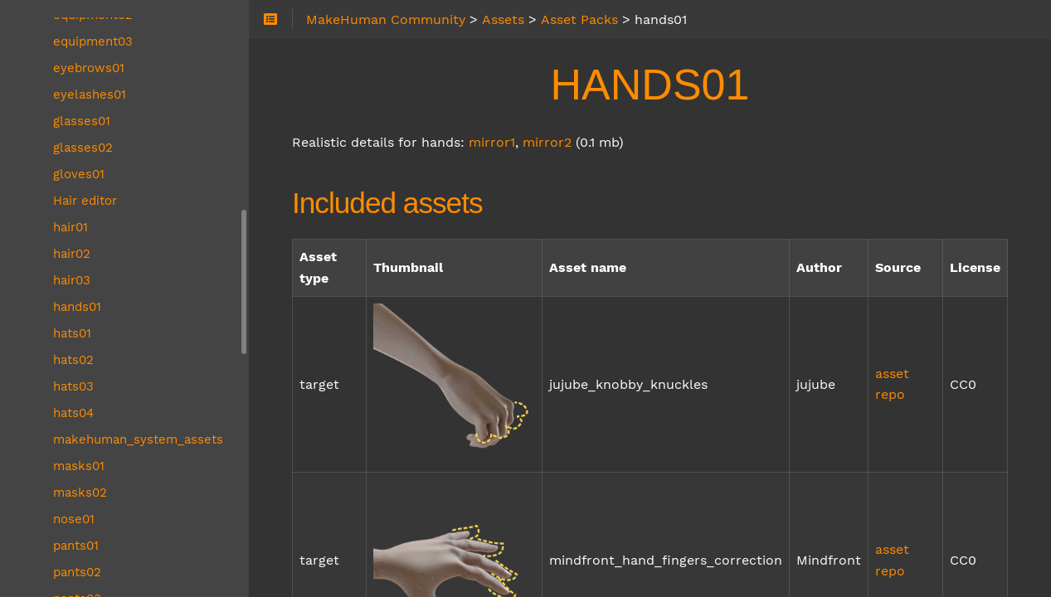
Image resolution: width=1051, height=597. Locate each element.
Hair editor (85, 200)
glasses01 (81, 121)
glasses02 (83, 147)
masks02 (80, 492)
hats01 (72, 333)
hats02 (73, 359)
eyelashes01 (89, 94)
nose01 (74, 519)
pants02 (77, 572)
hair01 (70, 227)
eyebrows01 (88, 68)
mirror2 (547, 142)
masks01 (79, 466)
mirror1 (492, 142)
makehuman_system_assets (138, 439)
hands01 (77, 306)
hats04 (73, 412)
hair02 (71, 253)
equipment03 (93, 41)
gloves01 (79, 174)
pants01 (76, 545)
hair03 (71, 280)
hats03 (73, 386)
